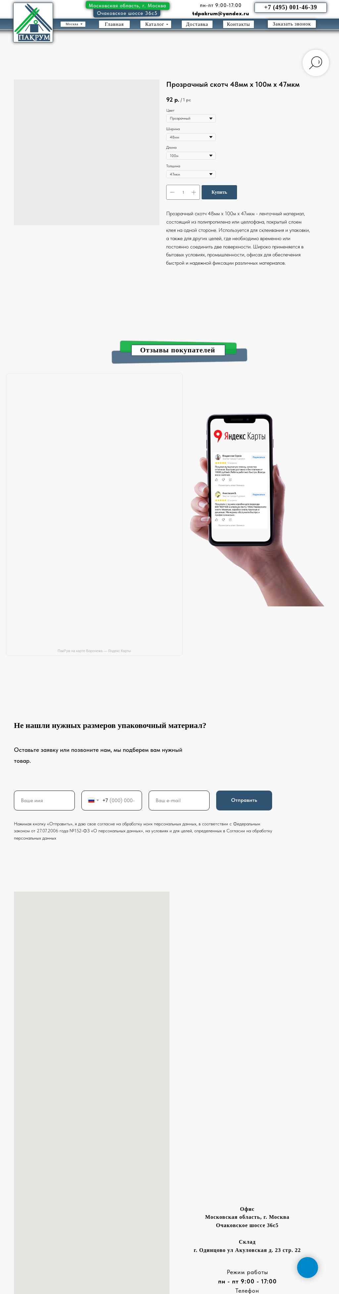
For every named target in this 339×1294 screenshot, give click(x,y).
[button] (291, 24)
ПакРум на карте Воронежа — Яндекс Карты (94, 651)
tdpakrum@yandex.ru (220, 13)
